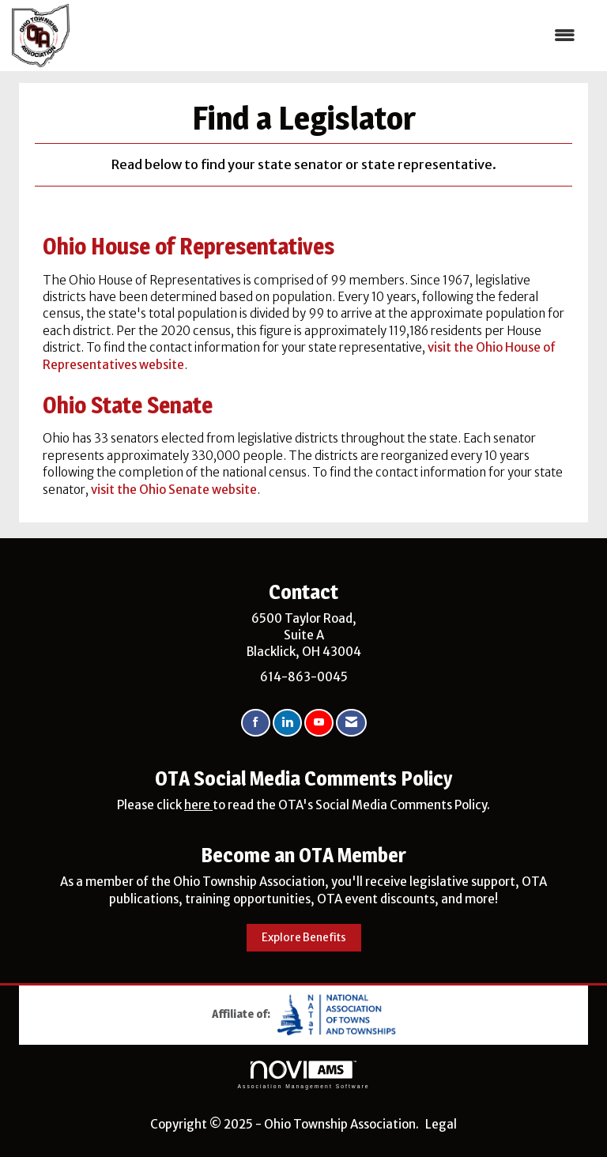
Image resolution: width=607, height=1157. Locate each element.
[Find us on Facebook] (255, 723)
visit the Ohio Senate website (174, 489)
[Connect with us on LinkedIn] (287, 723)
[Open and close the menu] (330, 35)
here (198, 804)
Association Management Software (303, 1075)
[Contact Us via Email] (351, 723)
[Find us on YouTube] (319, 723)
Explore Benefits (304, 937)
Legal (441, 1124)
